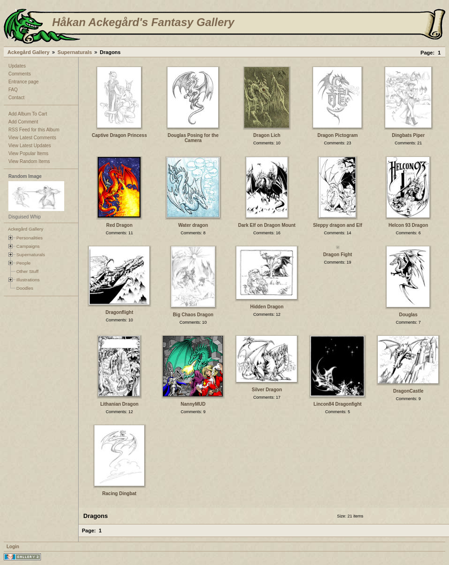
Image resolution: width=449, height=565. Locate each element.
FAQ (13, 89)
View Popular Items (28, 153)
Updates (17, 65)
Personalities (29, 237)
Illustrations (28, 279)
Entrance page (23, 81)
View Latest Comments (32, 137)
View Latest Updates (29, 145)
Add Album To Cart (27, 113)
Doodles (24, 288)
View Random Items (29, 161)
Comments (19, 73)
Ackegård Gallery (28, 52)
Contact (16, 97)
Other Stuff (27, 271)
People (23, 262)
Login (13, 546)
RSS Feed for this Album (34, 129)
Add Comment (23, 121)
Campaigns (28, 246)
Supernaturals (75, 52)
